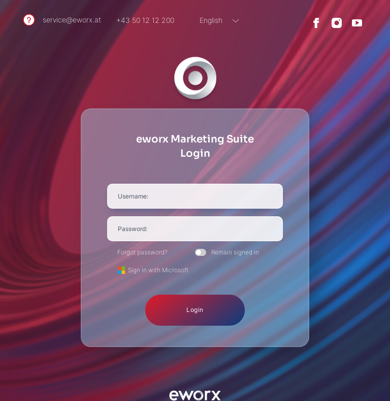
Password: (132, 229)
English (211, 20)
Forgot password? (142, 252)
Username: (133, 196)
